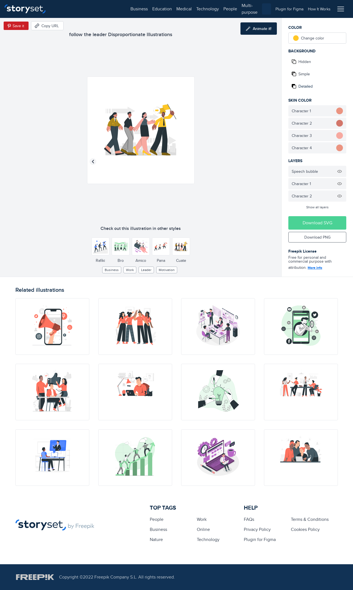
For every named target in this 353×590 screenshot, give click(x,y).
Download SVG (317, 223)
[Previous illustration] (93, 161)
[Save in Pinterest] (16, 25)
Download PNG (317, 237)
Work (130, 269)
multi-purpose (179, 9)
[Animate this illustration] (258, 28)
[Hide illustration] (339, 171)
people (154, 9)
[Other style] (100, 246)
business (63, 9)
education (86, 9)
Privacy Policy (257, 529)
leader (146, 269)
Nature (156, 539)
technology (131, 9)
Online (203, 529)
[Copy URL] (47, 25)
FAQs (249, 519)
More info (315, 267)
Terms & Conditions (310, 519)
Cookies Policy (305, 529)
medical (108, 9)
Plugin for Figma (260, 539)
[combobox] (234, 9)
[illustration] (52, 326)
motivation (167, 269)
